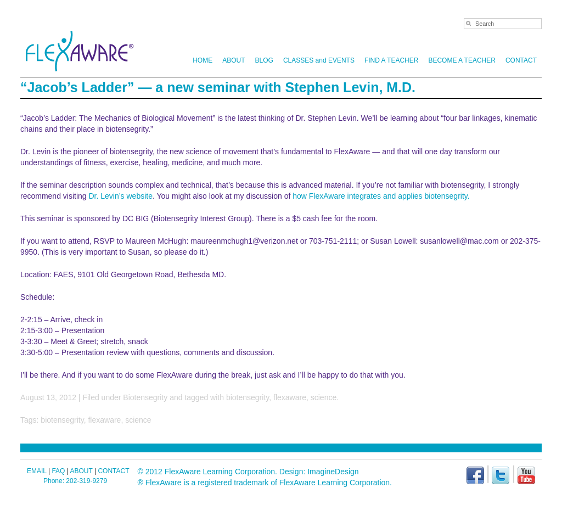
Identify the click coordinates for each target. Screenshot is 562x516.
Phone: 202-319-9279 (75, 481)
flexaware (289, 397)
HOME (202, 60)
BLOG (264, 60)
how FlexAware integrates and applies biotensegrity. (381, 196)
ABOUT (231, 60)
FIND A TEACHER (391, 60)
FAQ (58, 471)
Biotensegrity (145, 397)
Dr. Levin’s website (121, 196)
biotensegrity (247, 397)
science (323, 397)
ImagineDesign (332, 471)
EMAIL (37, 471)
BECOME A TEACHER (461, 60)
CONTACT (521, 60)
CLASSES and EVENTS (319, 60)
